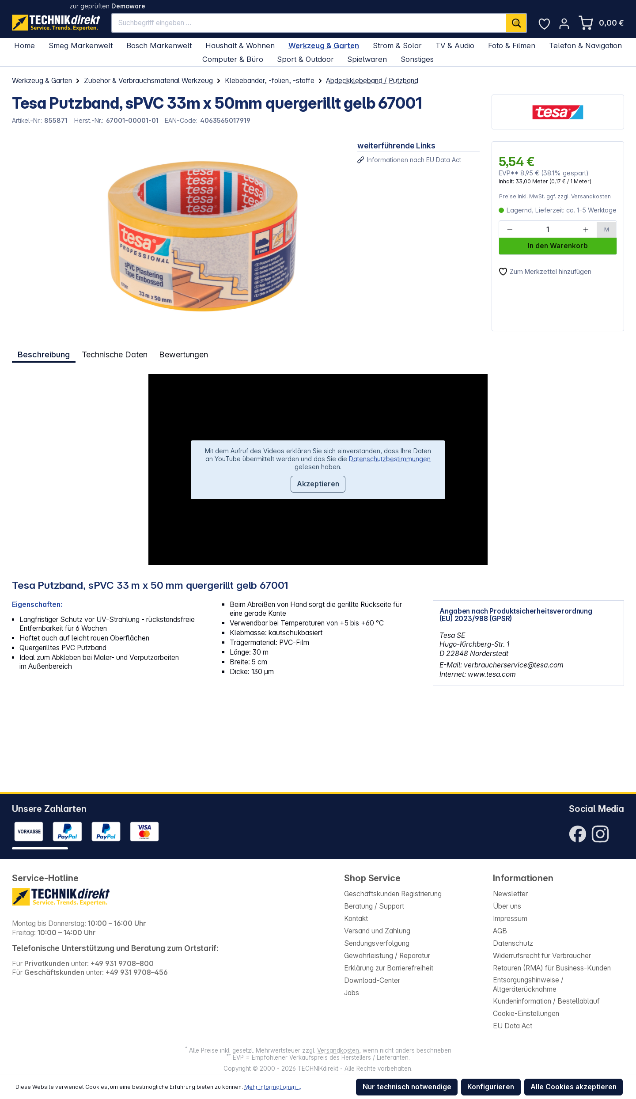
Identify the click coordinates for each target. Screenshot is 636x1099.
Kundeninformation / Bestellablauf (546, 1001)
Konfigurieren (490, 1087)
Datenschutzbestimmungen (390, 458)
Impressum (510, 918)
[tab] (44, 354)
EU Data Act (512, 1026)
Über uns (507, 906)
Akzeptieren (318, 483)
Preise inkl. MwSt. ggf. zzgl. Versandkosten (555, 196)
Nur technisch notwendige (407, 1087)
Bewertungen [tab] (184, 354)
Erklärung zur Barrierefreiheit (388, 968)
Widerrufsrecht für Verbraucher (542, 955)
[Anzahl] (547, 230)
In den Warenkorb (558, 246)
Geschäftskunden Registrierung (393, 894)
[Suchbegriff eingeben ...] (309, 23)
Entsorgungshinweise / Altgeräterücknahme (528, 984)
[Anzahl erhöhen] (586, 230)
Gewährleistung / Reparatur (387, 955)
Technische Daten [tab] (114, 354)
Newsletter (510, 894)
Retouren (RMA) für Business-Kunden (552, 968)
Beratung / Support (374, 906)
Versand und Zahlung (377, 931)
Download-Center (372, 980)
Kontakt (356, 918)
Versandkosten (338, 1050)
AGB (500, 931)
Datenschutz (513, 943)
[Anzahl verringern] (510, 230)
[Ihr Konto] (564, 23)
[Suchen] (516, 23)
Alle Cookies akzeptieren (573, 1087)
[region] (178, 236)
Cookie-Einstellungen (526, 1013)
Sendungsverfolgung (376, 943)
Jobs (351, 993)
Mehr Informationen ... (272, 1087)
